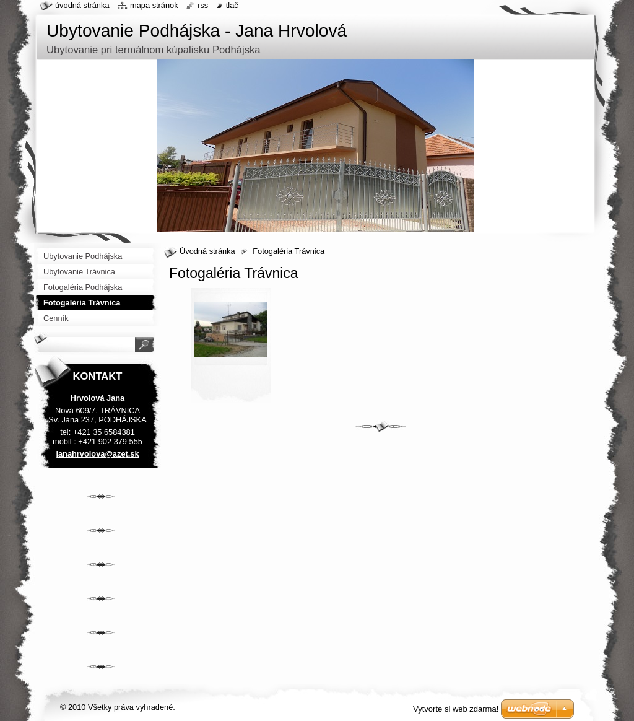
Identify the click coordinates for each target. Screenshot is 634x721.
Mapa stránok (154, 5)
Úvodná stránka (207, 251)
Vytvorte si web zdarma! (455, 709)
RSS (203, 5)
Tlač (232, 5)
